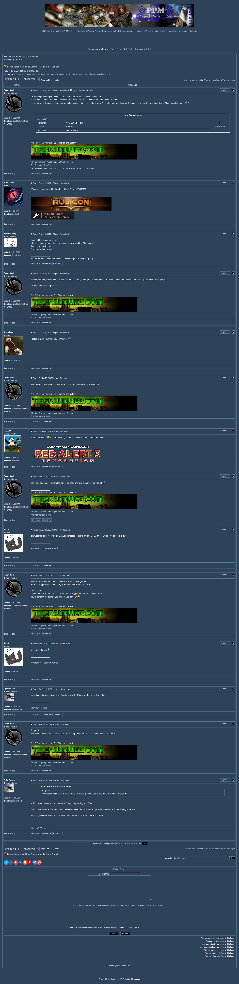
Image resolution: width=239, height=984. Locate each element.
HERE (148, 49)
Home (46, 31)
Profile (149, 31)
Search (105, 31)
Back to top (9, 173)
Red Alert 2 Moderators (78, 74)
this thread (79, 100)
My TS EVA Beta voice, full (22, 70)
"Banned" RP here (39, 708)
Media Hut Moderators (41, 74)
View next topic (228, 80)
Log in (193, 31)
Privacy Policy (94, 31)
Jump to (168, 858)
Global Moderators (23, 74)
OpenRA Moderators (59, 74)
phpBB (118, 966)
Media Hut (44, 67)
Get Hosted (56, 31)
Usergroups (128, 31)
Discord (70, 162)
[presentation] (30, 916)
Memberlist (116, 31)
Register (140, 31)
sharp (114, 927)
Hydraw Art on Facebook (44, 548)
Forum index (13, 67)
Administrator (155, 905)
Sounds (55, 67)
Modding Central (30, 67)
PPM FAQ (68, 31)
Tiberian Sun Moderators (99, 74)
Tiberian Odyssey (38, 162)
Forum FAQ (80, 31)
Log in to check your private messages (170, 31)
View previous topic (212, 80)
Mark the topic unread (193, 80)
